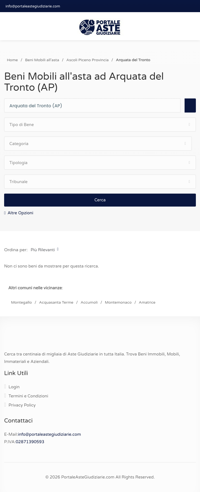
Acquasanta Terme (56, 302)
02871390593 (30, 441)
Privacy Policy (22, 405)
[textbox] (94, 106)
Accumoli (89, 302)
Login (14, 386)
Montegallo (21, 302)
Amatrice (147, 302)
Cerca (100, 199)
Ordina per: (16, 250)
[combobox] (94, 106)
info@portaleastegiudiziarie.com (33, 6)
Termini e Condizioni (28, 396)
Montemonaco (118, 302)
